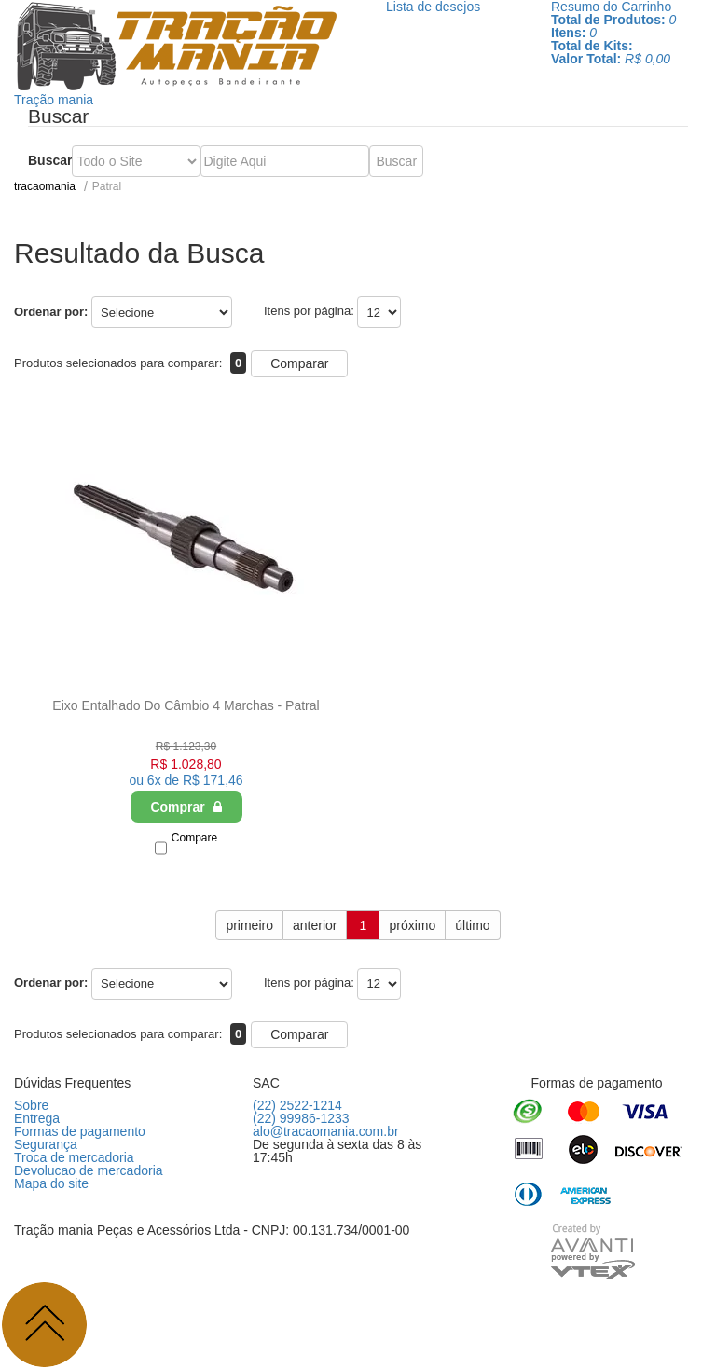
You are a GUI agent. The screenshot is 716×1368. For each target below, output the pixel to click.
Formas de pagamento (79, 1131)
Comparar (299, 363)
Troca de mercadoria (74, 1157)
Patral (106, 186)
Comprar (185, 807)
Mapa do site (51, 1183)
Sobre (31, 1105)
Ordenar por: (51, 312)
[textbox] (284, 161)
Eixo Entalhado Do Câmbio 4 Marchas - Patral (185, 705)
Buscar (50, 160)
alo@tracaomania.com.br (326, 1131)
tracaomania (45, 186)
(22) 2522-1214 (297, 1105)
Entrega (37, 1118)
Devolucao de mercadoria (88, 1170)
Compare (194, 837)
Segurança (45, 1144)
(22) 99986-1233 (301, 1118)
